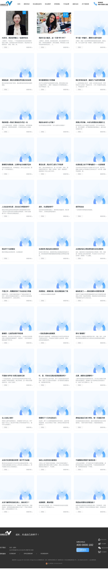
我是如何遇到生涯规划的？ (85, 502)
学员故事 (66, 4)
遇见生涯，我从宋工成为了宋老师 (51, 164)
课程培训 (27, 4)
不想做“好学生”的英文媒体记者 (13, 376)
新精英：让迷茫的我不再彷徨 (12, 333)
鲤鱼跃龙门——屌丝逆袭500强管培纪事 (90, 291)
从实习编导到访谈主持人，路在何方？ (15, 502)
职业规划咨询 (37, 4)
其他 (5, 47)
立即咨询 (82, 550)
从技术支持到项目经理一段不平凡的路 (15, 460)
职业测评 (48, 4)
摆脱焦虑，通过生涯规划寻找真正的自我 (16, 80)
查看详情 (28, 47)
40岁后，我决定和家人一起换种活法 (15, 38)
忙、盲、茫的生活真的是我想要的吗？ (52, 376)
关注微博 (102, 543)
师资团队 (57, 4)
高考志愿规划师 (28, 553)
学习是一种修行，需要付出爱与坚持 (89, 38)
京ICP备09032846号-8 (83, 560)
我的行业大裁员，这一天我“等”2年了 (52, 38)
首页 (18, 4)
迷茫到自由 (80, 207)
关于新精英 (85, 4)
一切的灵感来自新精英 (47, 333)
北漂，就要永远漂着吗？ (85, 376)
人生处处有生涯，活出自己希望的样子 (15, 207)
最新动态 (75, 4)
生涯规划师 (12, 553)
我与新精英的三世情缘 (47, 80)
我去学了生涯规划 (8, 249)
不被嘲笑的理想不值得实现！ (86, 460)
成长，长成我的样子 (46, 207)
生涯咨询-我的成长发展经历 (49, 249)
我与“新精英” (80, 333)
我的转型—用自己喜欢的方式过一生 (15, 122)
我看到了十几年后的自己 (48, 418)
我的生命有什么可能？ (47, 122)
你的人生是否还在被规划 (48, 460)
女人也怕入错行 (7, 418)
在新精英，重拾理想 (46, 502)
